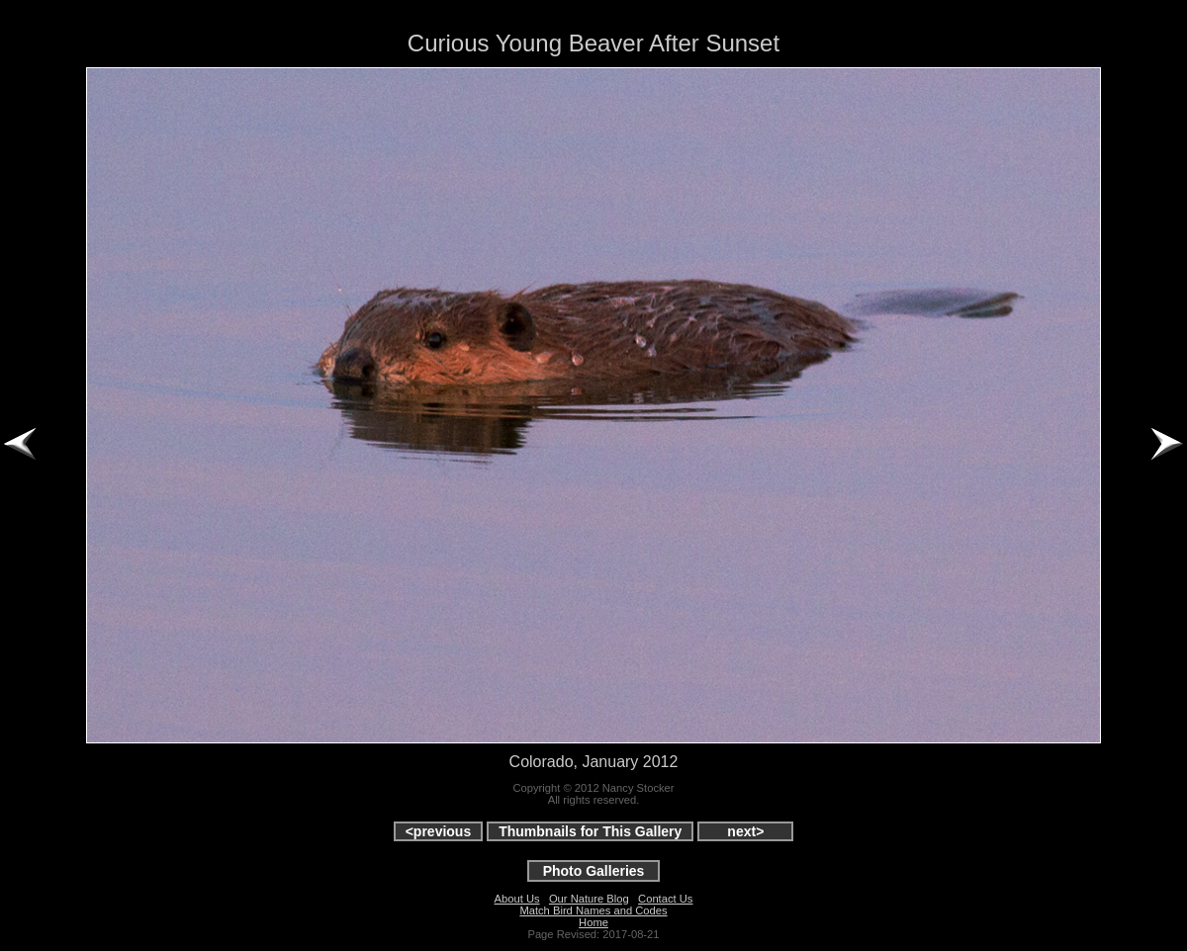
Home (593, 922)
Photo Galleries (594, 871)
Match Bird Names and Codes (593, 910)
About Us (517, 899)
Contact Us (665, 899)
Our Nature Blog (589, 899)
